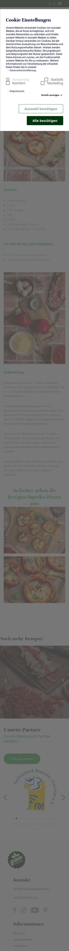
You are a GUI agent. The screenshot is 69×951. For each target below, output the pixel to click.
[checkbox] (8, 79)
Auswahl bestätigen (40, 109)
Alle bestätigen (45, 120)
